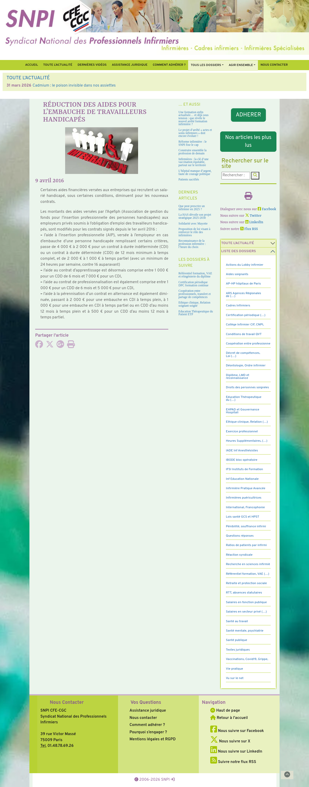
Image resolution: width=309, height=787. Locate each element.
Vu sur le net (235, 678)
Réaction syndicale (239, 555)
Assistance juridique (129, 65)
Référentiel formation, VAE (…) (247, 574)
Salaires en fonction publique (246, 602)
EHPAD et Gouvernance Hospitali (242, 411)
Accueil (31, 65)
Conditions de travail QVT (244, 334)
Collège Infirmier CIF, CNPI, (245, 325)
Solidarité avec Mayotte (193, 223)
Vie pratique (234, 669)
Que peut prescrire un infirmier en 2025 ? (191, 207)
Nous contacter (274, 65)
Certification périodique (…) (245, 315)
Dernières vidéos (92, 65)
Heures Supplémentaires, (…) (246, 441)
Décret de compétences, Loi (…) (243, 354)
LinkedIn (254, 222)
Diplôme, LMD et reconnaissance (237, 376)
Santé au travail (237, 621)
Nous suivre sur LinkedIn (236, 751)
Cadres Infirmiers (238, 306)
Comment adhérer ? (147, 725)
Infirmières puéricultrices (243, 498)
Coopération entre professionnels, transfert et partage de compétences (194, 294)
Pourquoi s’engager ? (148, 732)
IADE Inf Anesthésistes (242, 451)
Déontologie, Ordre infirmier (245, 366)
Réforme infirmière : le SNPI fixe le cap (192, 143)
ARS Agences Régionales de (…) (243, 294)
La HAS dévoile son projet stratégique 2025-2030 (194, 216)
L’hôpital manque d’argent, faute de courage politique (195, 172)
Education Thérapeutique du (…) (243, 398)
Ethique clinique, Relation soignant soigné (194, 304)
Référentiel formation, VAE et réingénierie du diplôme (195, 275)
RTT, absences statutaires (244, 593)
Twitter (253, 216)
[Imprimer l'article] (71, 346)
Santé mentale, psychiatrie (244, 631)
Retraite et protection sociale (246, 583)
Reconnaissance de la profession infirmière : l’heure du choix (192, 244)
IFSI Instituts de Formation (244, 469)
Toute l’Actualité (57, 65)
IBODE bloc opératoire (241, 460)
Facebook (267, 209)
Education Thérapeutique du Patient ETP (195, 313)
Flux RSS (249, 229)
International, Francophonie (245, 507)
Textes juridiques (238, 650)
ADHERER (248, 115)
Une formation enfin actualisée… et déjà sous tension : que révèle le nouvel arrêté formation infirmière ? (193, 118)
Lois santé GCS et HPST (242, 517)
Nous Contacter (67, 703)
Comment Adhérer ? (169, 65)
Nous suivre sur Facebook (237, 731)
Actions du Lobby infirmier (244, 265)
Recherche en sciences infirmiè (248, 564)
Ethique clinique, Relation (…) (247, 422)
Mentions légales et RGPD (152, 739)
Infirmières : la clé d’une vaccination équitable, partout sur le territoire (193, 162)
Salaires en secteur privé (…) (246, 612)
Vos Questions (146, 703)
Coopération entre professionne (248, 344)
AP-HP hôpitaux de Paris (243, 284)
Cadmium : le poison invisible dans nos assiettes (74, 85)
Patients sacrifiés (188, 179)
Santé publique (236, 640)
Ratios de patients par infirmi (246, 545)
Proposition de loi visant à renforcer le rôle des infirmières (194, 232)
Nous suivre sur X (230, 741)
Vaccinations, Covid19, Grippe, (247, 659)
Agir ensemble (241, 65)
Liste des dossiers (238, 251)
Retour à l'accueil (229, 718)
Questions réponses (240, 536)
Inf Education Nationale (242, 479)
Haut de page (225, 710)
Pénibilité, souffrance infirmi (246, 526)
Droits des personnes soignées (247, 387)
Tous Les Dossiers (206, 65)
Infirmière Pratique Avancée (245, 488)
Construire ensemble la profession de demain (192, 152)
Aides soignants (237, 274)
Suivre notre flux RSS (233, 762)
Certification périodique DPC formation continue (193, 284)
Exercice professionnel (242, 431)
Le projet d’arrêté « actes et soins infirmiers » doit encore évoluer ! (195, 133)
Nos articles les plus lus (248, 141)
